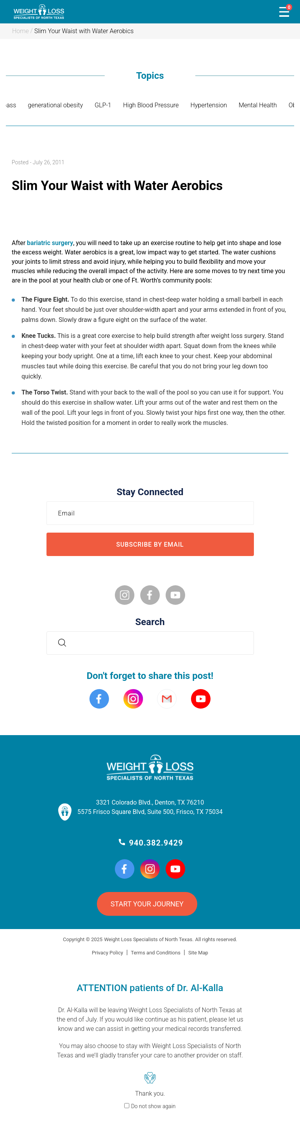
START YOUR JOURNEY (147, 904)
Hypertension (208, 105)
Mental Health (258, 105)
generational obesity (55, 105)
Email (68, 513)
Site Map (198, 953)
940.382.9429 (156, 843)
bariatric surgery (50, 243)
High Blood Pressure (151, 105)
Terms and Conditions (155, 953)
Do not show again (153, 1106)
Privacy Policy (107, 953)
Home (20, 31)
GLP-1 (103, 105)
